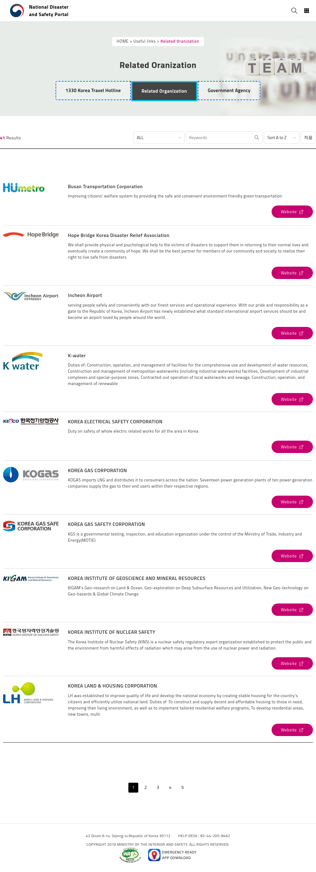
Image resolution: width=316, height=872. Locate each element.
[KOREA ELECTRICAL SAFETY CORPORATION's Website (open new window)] (292, 447)
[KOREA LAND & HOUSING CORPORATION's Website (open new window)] (292, 730)
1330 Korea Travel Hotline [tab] (93, 90)
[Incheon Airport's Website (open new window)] (292, 333)
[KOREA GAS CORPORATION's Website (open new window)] (292, 502)
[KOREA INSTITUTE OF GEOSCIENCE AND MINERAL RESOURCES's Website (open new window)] (292, 609)
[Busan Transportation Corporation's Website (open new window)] (292, 211)
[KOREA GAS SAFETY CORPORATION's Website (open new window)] (292, 556)
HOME (122, 41)
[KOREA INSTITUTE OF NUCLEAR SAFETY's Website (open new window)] (292, 663)
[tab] (164, 91)
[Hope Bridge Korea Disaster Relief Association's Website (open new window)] (292, 273)
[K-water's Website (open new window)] (292, 399)
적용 (308, 137)
